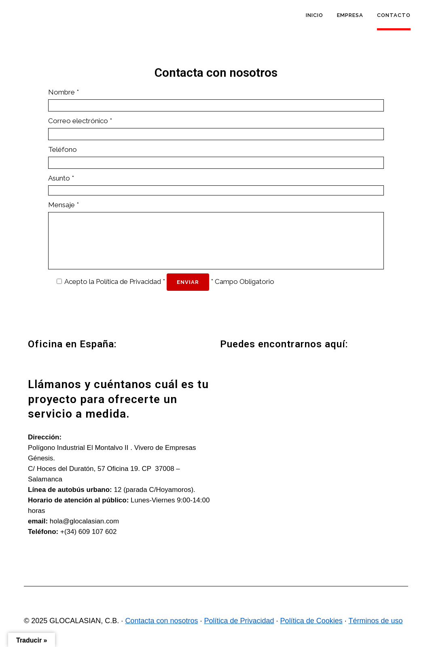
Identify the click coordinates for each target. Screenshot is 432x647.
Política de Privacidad (128, 281)
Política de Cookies (311, 621)
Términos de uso (375, 621)
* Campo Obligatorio (242, 281)
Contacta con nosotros (161, 621)
